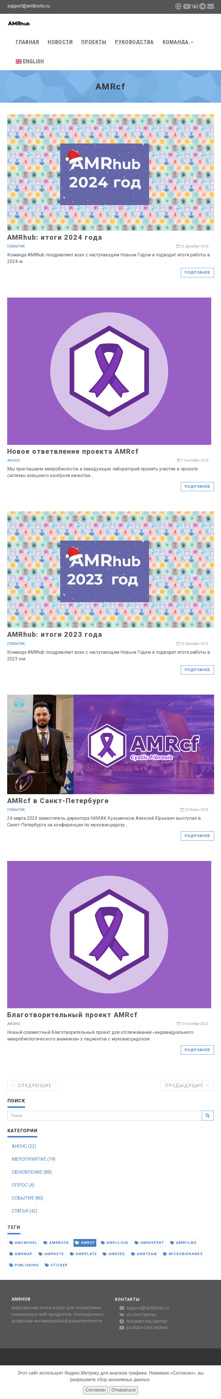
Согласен (95, 1389)
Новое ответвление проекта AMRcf (73, 451)
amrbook (56, 1243)
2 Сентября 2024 (192, 460)
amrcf (85, 1243)
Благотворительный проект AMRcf (72, 1015)
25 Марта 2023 (194, 810)
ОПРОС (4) (23, 1185)
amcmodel (23, 1243)
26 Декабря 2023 (192, 644)
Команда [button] (178, 42)
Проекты (93, 42)
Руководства (134, 42)
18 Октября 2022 (192, 1024)
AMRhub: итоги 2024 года (54, 237)
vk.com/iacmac (141, 1314)
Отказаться (124, 1389)
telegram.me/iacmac (147, 1321)
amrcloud (115, 1243)
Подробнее (197, 272)
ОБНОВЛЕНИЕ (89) (32, 1172)
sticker (56, 1265)
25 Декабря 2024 (192, 246)
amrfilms (183, 1243)
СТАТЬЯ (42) (24, 1211)
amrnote (51, 1254)
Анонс (14, 460)
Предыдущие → (187, 1085)
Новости (60, 42)
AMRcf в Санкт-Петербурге (58, 801)
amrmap (21, 1254)
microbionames (183, 1254)
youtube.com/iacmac (147, 1327)
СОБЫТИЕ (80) (27, 1198)
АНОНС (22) (24, 1146)
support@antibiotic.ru (147, 1308)
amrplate (83, 1254)
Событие (16, 246)
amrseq (114, 1254)
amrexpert (149, 1243)
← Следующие (31, 1085)
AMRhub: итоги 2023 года (54, 634)
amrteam (144, 1254)
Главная (27, 42)
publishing (24, 1265)
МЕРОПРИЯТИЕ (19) (33, 1159)
